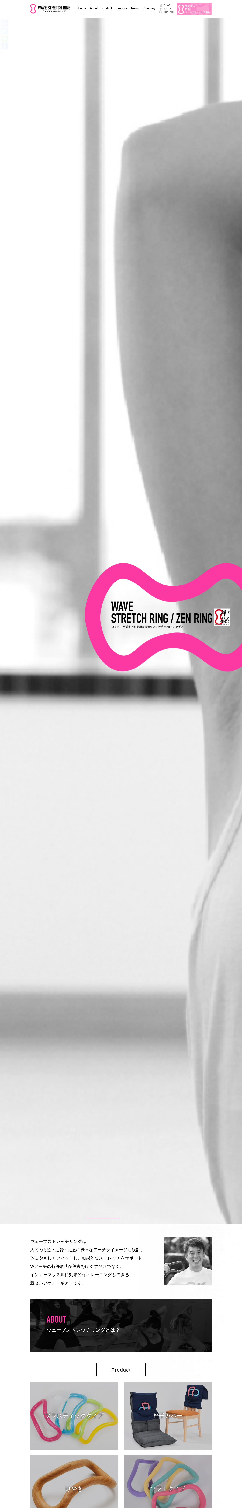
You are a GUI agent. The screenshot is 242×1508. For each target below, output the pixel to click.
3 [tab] (124, 1220)
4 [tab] (160, 1220)
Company (148, 8)
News (135, 8)
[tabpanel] (121, 621)
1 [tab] (52, 1220)
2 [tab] (88, 1220)
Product (107, 8)
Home (82, 8)
